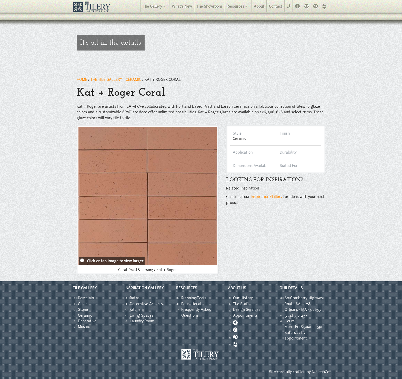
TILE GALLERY (85, 288)
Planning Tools (193, 298)
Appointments (245, 315)
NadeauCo (320, 372)
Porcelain (86, 298)
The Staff (241, 304)
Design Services (246, 309)
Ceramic (85, 315)
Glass (82, 304)
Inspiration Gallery (266, 196)
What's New (182, 6)
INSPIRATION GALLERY (144, 288)
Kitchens (137, 309)
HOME (82, 79)
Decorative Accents (146, 304)
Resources (235, 6)
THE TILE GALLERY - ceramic (116, 79)
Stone (83, 309)
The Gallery (152, 6)
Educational (191, 304)
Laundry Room (142, 321)
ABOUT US (237, 288)
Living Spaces (141, 315)
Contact (275, 6)
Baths (134, 298)
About (259, 6)
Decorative (87, 321)
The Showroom (209, 6)
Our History (243, 298)
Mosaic (84, 326)
